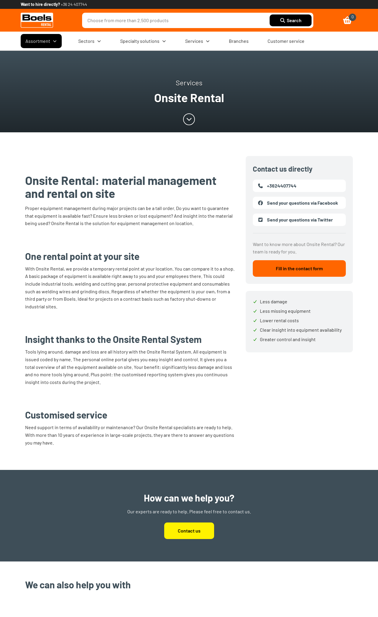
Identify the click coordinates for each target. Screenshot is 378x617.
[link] (37, 20)
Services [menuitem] (197, 41)
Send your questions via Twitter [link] (295, 220)
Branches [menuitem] (239, 41)
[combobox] (177, 20)
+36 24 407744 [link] (74, 4)
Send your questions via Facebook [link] (298, 203)
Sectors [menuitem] (89, 41)
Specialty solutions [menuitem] (143, 41)
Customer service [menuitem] (286, 41)
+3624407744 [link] (277, 186)
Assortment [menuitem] (41, 41)
